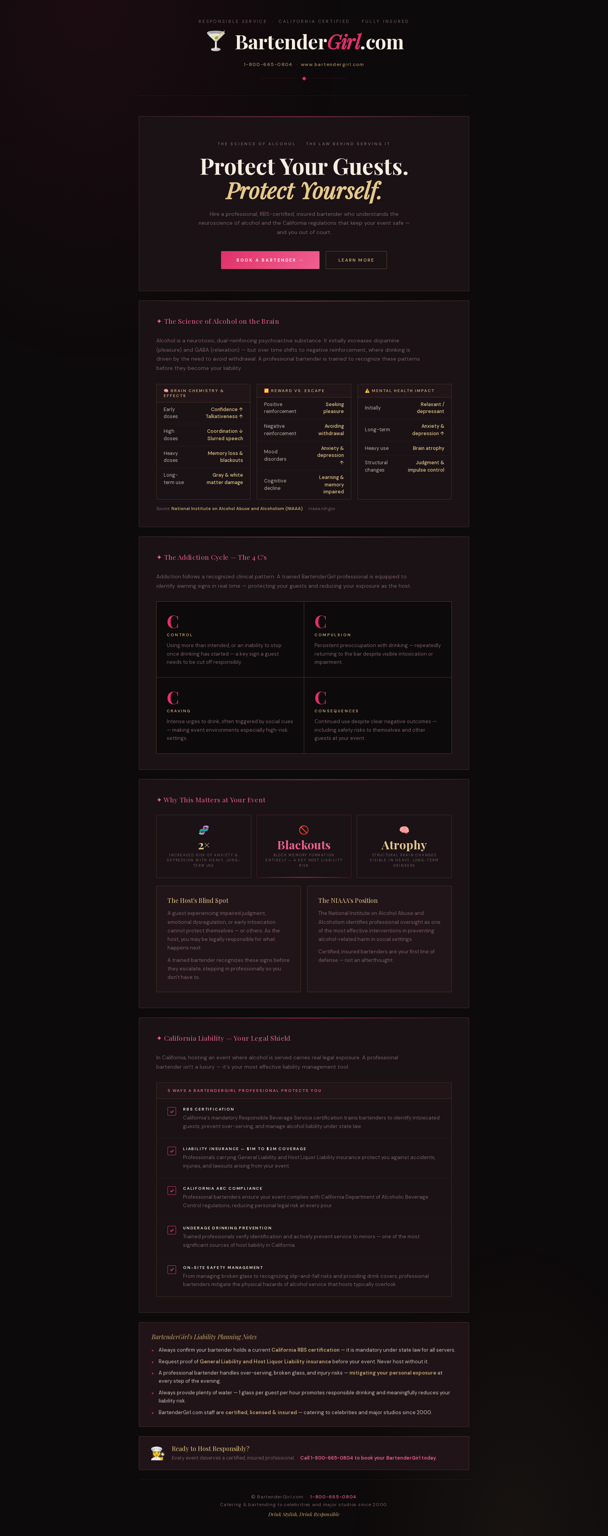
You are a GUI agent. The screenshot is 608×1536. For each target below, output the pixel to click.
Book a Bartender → (270, 260)
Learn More (356, 260)
